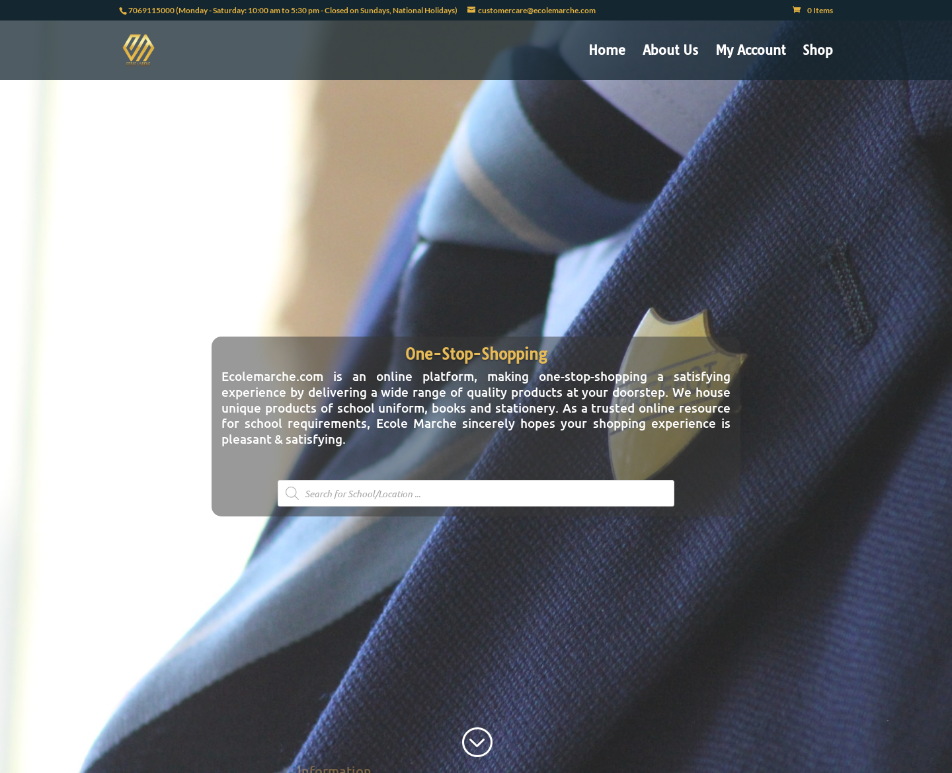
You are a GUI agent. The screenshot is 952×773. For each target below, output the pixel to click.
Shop (818, 52)
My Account (750, 52)
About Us (670, 52)
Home (606, 52)
